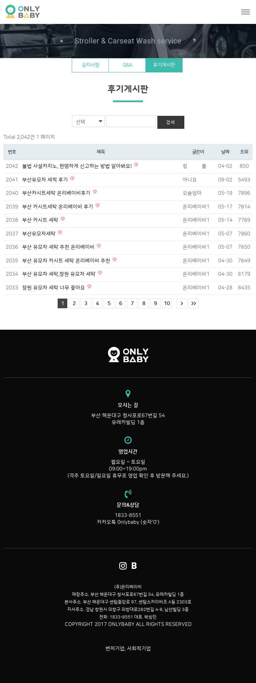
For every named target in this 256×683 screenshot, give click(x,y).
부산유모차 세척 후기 (45, 180)
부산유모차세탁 (39, 234)
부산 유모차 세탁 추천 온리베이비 (59, 247)
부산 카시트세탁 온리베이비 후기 (58, 207)
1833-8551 (128, 515)
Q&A (127, 65)
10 (167, 303)
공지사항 (90, 65)
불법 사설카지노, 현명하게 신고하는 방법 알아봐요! (77, 166)
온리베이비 (48, 12)
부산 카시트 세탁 (41, 220)
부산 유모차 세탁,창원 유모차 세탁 (59, 274)
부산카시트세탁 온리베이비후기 (57, 193)
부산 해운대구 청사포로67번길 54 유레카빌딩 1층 (128, 413)
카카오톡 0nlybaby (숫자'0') (128, 522)
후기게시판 (164, 65)
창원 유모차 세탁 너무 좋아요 (54, 288)
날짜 (225, 152)
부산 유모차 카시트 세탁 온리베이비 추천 (67, 261)
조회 (244, 152)
